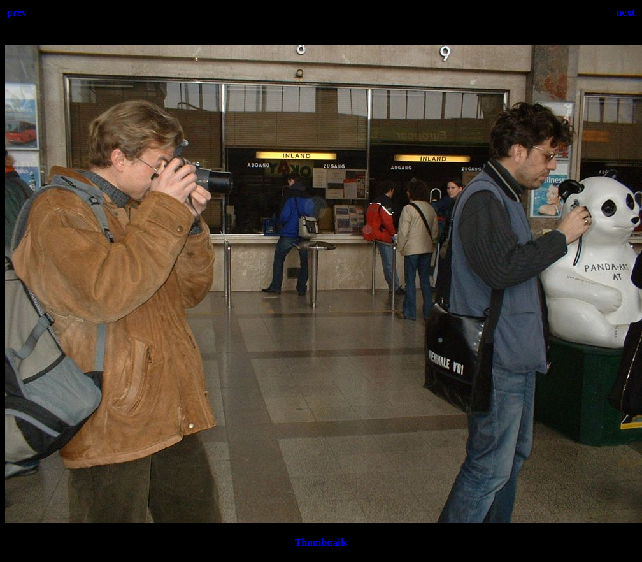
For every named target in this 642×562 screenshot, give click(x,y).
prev (17, 12)
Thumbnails (321, 542)
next (626, 12)
